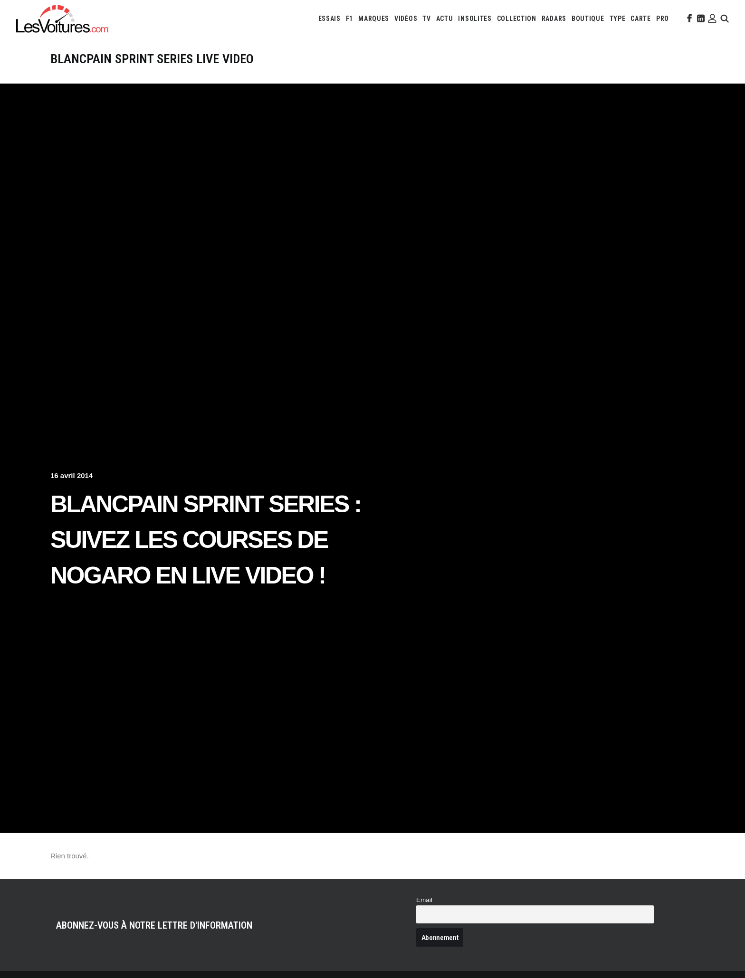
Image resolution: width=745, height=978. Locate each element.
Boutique (588, 18)
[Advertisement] (372, 154)
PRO (662, 18)
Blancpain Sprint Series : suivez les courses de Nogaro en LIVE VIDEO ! (205, 540)
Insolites (474, 18)
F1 (349, 18)
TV (426, 18)
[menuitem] (329, 18)
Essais (329, 18)
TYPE (618, 18)
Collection (516, 18)
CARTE (640, 18)
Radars (554, 18)
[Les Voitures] (62, 18)
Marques (373, 18)
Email (424, 899)
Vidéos (405, 18)
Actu (444, 18)
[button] (688, 18)
